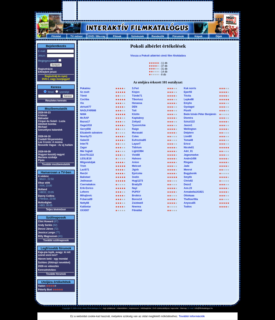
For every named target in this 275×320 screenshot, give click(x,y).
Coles (135, 136)
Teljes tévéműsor (56, 209)
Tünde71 (137, 95)
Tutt (134, 110)
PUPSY (136, 191)
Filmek (117, 36)
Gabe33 (84, 140)
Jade (186, 166)
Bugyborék (190, 173)
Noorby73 (85, 136)
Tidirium (137, 147)
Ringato (188, 162)
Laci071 (84, 169)
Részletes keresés (56, 100)
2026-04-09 (44, 151)
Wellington (190, 129)
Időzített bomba (47, 124)
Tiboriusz (137, 99)
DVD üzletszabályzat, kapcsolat (165, 308)
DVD (91, 36)
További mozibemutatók (56, 164)
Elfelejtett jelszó (47, 71)
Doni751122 (87, 154)
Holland (42, 189)
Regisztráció (45, 69)
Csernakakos (88, 184)
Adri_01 (188, 151)
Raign (135, 129)
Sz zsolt (84, 92)
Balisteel (85, 177)
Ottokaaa (189, 195)
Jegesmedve (191, 154)
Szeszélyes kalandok (50, 129)
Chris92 (188, 180)
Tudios (188, 206)
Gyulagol (189, 106)
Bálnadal (43, 118)
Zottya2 (136, 121)
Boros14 (137, 199)
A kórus (42, 115)
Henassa (137, 103)
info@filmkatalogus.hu (203, 308)
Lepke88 (189, 99)
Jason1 (188, 125)
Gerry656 (85, 129)
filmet (50, 92)
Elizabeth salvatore (91, 132)
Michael (42, 126)
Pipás (41, 160)
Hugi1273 (137, 180)
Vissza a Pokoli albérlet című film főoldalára (158, 55)
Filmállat (137, 210)
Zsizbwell (137, 202)
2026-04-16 (44, 136)
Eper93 (188, 92)
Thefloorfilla (191, 199)
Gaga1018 (86, 125)
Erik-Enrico (86, 188)
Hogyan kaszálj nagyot (51, 154)
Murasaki (137, 132)
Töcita (187, 95)
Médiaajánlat (145, 308)
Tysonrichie (139, 125)
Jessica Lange (46, 232)
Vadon (41, 285)
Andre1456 (190, 158)
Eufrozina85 (139, 140)
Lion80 (188, 136)
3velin (135, 177)
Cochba (84, 99)
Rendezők (158, 36)
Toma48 (188, 140)
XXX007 (84, 210)
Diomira (188, 117)
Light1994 (138, 151)
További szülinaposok (56, 240)
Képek (198, 36)
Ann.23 (188, 188)
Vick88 (136, 154)
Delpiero (189, 132)
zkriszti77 (85, 106)
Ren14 (83, 173)
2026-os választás (48, 266)
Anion (135, 162)
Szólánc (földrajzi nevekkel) (54, 262)
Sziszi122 (189, 121)
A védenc (43, 176)
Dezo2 (187, 184)
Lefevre (84, 191)
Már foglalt (86, 151)
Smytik (188, 177)
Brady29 (137, 184)
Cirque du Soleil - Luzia (51, 121)
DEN (134, 106)
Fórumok (178, 36)
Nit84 (83, 114)
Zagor (83, 147)
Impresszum (134, 308)
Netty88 (84, 202)
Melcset (136, 166)
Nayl (134, 188)
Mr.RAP (84, 117)
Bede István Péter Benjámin (200, 114)
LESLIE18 (85, 158)
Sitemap (183, 308)
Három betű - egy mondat (53, 258)
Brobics (136, 195)
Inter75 (84, 143)
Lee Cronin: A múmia (50, 142)
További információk (192, 316)
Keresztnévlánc (47, 269)
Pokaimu (85, 88)
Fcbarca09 (86, 199)
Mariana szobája (47, 157)
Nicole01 (189, 147)
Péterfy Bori (45, 289)
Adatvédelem (122, 308)
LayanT (136, 143)
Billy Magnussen (48, 236)
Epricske (137, 173)
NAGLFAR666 (88, 110)
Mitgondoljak (87, 162)
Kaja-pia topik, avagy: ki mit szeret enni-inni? (54, 254)
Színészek (137, 36)
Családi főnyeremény (50, 139)
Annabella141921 (194, 191)
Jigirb (135, 169)
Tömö (83, 95)
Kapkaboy (138, 117)
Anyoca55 (190, 202)
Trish (83, 166)
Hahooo (136, 158)
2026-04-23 (44, 112)
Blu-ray (100, 36)
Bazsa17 (85, 121)
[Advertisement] (137, 10)
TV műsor (76, 36)
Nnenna (136, 206)
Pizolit (187, 110)
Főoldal (56, 36)
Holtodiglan (45, 202)
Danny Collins (46, 196)
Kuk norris (190, 88)
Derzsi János (45, 228)
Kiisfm (136, 114)
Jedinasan (86, 180)
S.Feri (135, 88)
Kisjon (136, 92)
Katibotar (85, 206)
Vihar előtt (44, 182)
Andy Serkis (45, 225)
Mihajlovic (86, 195)
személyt (64, 92)
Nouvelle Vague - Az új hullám (55, 145)
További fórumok (56, 274)
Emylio (188, 103)
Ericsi (187, 143)
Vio (82, 103)
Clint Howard (45, 221)
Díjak (219, 36)
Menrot (188, 169)
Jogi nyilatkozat (109, 308)
